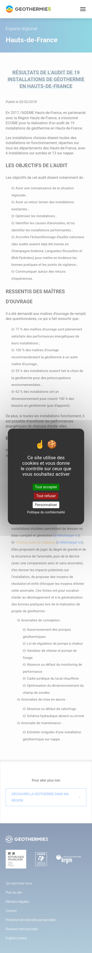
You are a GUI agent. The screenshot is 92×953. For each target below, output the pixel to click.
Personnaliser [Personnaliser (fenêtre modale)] (46, 505)
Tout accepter (46, 487)
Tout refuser (46, 496)
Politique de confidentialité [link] (46, 512)
